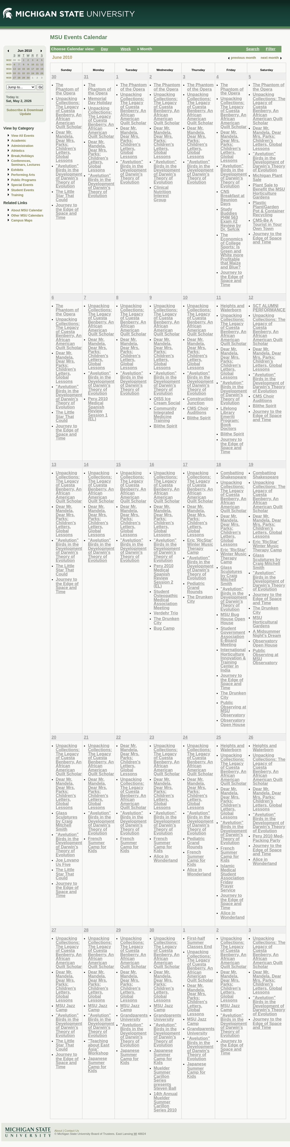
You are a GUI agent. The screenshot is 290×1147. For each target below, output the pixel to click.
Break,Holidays (22, 156)
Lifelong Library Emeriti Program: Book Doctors (230, 418)
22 (23, 73)
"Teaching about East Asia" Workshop (98, 1047)
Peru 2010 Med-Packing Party (268, 838)
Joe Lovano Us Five (67, 862)
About (58, 1130)
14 (19, 68)
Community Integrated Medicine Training (165, 414)
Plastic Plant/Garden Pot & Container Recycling (268, 208)
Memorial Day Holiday (100, 100)
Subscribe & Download (24, 110)
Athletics (17, 151)
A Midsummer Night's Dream (267, 633)
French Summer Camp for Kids (97, 844)
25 (37, 73)
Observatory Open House (233, 722)
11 (37, 64)
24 (32, 73)
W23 (8, 64)
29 (23, 77)
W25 (8, 73)
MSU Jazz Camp (65, 1007)
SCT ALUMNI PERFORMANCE (269, 307)
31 (19, 60)
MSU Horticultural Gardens (265, 621)
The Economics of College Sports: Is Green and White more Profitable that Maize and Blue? (232, 250)
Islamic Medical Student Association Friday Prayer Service (232, 877)
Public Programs (23, 180)
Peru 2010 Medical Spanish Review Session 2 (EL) (163, 576)
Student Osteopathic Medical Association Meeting (166, 599)
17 (32, 68)
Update (25, 114)
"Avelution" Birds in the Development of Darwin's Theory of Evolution (69, 176)
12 (41, 64)
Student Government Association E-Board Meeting (233, 636)
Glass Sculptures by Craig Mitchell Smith (231, 575)
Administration (22, 146)
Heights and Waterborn (232, 307)
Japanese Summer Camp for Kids (97, 1064)
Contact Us (72, 1130)
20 (14, 73)
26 (41, 73)
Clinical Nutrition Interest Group (162, 193)
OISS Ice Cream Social (167, 400)
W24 (8, 68)
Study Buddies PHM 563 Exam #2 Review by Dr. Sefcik (231, 219)
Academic (18, 140)
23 (28, 73)
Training (17, 195)
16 (28, 68)
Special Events (22, 185)
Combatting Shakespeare (233, 474)
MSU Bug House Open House (233, 618)
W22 (8, 60)
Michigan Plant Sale (267, 177)
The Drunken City (166, 620)
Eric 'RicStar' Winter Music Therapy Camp (200, 546)
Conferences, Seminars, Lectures (25, 163)
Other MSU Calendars (27, 215)
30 (14, 60)
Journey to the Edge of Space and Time (67, 211)
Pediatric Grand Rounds (196, 587)
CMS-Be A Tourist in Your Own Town (267, 224)
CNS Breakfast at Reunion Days (233, 197)
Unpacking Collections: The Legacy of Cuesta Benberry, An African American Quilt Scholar (69, 112)
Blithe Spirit (165, 426)
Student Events (22, 190)
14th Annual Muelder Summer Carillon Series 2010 (166, 1101)
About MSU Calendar (26, 210)
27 (14, 77)
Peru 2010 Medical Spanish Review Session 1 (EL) (98, 408)
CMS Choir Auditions (198, 410)
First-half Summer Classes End (199, 942)
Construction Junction (200, 400)
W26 (8, 77)
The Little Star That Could (65, 195)
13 (14, 68)
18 (37, 68)
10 (32, 64)
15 (23, 68)
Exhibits (17, 170)
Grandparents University (134, 1017)
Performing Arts (23, 175)
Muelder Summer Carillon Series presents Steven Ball (165, 1078)
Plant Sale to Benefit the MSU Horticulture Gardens (269, 191)
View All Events (22, 136)
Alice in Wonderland (166, 858)
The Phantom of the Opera (67, 88)
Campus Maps (21, 220)
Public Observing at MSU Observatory (233, 708)
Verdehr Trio (166, 613)
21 (19, 73)
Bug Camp (164, 628)
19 (41, 68)
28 (19, 77)
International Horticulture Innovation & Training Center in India (233, 659)
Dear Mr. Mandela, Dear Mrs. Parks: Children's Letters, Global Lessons (66, 146)
